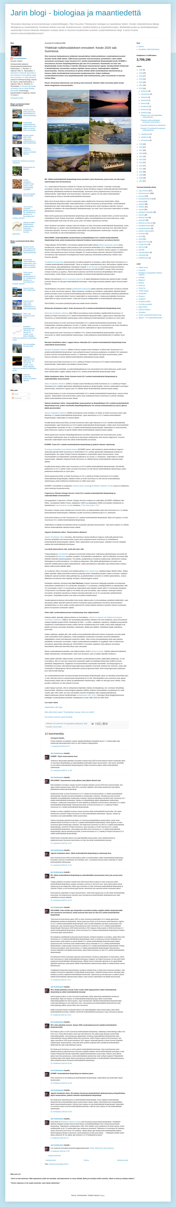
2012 (141, 166)
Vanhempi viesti (122, 1160)
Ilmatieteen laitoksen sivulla (102, 486)
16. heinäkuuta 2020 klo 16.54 (61, 1112)
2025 (141, 73)
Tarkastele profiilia (17, 98)
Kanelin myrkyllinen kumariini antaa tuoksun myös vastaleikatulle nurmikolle (28, 184)
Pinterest (142, 296)
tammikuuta (145, 140)
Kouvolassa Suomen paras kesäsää (58, 717)
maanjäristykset (144, 252)
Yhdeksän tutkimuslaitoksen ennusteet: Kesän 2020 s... (151, 121)
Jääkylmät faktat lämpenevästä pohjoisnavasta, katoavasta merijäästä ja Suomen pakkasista (23, 228)
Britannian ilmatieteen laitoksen (57, 313)
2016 (141, 153)
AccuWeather (63, 554)
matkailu (141, 207)
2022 (141, 82)
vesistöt (141, 209)
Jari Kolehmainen (57, 753)
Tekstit (15, 394)
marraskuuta (145, 94)
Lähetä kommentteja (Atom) (58, 1164)
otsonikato (142, 255)
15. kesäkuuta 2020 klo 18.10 (61, 1015)
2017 (141, 150)
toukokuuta (145, 109)
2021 (141, 85)
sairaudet (142, 220)
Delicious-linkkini (144, 310)
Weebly (141, 283)
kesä (140, 236)
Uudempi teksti (50, 1160)
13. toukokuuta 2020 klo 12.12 (61, 865)
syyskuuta (144, 100)
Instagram (142, 299)
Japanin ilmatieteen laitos (54, 537)
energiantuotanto (144, 226)
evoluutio (142, 234)
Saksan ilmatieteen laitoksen (56, 413)
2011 (141, 169)
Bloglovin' (142, 280)
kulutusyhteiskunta (145, 199)
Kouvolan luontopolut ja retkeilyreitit (153, 125)
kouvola (141, 196)
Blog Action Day (144, 242)
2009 (141, 175)
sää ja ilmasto (57, 727)
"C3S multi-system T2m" (90, 505)
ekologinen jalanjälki (146, 212)
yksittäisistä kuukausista (81, 289)
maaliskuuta (145, 134)
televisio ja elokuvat (145, 223)
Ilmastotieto (143, 293)
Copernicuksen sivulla (80, 486)
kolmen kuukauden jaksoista (72, 279)
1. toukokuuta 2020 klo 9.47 (60, 746)
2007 (141, 181)
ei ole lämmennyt (93, 267)
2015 (141, 156)
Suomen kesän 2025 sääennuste (29, 289)
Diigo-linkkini (143, 307)
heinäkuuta (145, 106)
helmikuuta (145, 137)
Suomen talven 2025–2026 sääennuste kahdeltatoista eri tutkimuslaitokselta (29, 139)
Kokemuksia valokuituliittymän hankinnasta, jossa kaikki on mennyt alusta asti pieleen (29, 126)
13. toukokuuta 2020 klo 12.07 (61, 843)
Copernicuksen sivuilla (63, 505)
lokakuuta (144, 97)
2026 (141, 70)
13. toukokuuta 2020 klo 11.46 (61, 770)
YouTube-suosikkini (145, 304)
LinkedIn (141, 277)
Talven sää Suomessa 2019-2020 (29, 316)
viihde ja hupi (143, 218)
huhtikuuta (145, 113)
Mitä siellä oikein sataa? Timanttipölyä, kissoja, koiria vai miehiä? (69, 712)
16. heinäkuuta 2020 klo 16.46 (61, 1063)
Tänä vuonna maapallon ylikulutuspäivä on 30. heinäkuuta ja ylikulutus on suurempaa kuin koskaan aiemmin (24, 212)
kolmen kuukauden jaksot (108, 245)
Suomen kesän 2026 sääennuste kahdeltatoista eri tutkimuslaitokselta (29, 112)
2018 (141, 147)
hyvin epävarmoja (91, 571)
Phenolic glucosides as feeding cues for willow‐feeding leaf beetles (23, 88)
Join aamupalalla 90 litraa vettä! (29, 195)
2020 (141, 88)
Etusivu (86, 1160)
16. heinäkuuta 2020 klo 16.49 (61, 1083)
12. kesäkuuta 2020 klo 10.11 (61, 980)
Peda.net (142, 285)
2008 (141, 178)
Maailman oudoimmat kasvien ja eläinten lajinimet (29, 151)
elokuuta (144, 103)
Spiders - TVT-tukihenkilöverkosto (150, 318)
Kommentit (17, 398)
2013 (141, 162)
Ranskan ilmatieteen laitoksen (56, 350)
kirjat (140, 250)
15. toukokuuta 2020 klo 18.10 (61, 900)
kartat (141, 239)
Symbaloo (142, 312)
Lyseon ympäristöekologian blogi (150, 315)
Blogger (102, 1195)
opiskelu (141, 204)
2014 (141, 159)
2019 (141, 144)
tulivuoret (142, 247)
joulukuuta (145, 91)
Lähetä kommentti (54, 1156)
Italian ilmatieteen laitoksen (55, 384)
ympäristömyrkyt (144, 228)
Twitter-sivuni (143, 267)
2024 (141, 76)
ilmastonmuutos (144, 193)
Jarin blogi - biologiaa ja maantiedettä (76, 12)
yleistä (141, 201)
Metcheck (62, 556)
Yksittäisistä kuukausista (54, 262)
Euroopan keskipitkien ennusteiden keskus (61, 449)
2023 (141, 79)
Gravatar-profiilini (145, 302)
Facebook (142, 270)
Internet (141, 215)
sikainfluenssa (143, 258)
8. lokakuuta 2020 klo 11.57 (60, 1151)
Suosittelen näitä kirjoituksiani (149, 49)
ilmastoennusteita (96, 651)
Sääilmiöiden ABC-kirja (53, 707)
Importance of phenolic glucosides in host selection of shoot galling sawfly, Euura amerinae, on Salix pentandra (23, 75)
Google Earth (143, 244)
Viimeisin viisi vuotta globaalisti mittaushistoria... (151, 116)
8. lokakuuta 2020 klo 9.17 (60, 1138)
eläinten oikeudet (145, 231)
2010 (141, 172)
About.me (142, 288)
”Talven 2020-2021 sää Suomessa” (102, 1148)
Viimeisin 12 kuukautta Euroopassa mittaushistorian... (153, 129)
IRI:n (46, 187)
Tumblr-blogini (144, 291)
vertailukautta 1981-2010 (86, 695)
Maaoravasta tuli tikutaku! (29, 168)
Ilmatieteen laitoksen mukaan (71, 1122)
